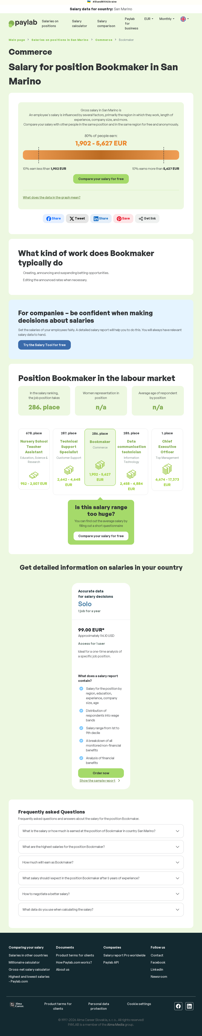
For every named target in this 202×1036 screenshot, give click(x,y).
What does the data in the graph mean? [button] (51, 197)
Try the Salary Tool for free (44, 345)
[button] (184, 19)
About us (62, 969)
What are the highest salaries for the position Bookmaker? (63, 847)
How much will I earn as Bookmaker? (47, 862)
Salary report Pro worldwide (124, 955)
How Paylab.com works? (74, 962)
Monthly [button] (165, 19)
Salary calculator (79, 23)
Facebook (158, 962)
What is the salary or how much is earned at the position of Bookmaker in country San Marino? (88, 831)
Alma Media (115, 1025)
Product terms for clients (75, 955)
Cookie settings (139, 1004)
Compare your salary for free (101, 179)
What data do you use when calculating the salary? (57, 909)
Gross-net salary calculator (29, 969)
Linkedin (157, 969)
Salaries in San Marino (60, 39)
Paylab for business (131, 23)
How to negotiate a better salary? (45, 894)
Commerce (103, 39)
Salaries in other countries (28, 955)
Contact (157, 955)
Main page (17, 39)
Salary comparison (106, 23)
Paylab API (111, 962)
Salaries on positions (50, 23)
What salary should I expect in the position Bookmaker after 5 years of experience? (80, 878)
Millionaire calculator (24, 962)
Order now (101, 773)
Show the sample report (97, 781)
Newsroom (159, 977)
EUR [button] (147, 19)
